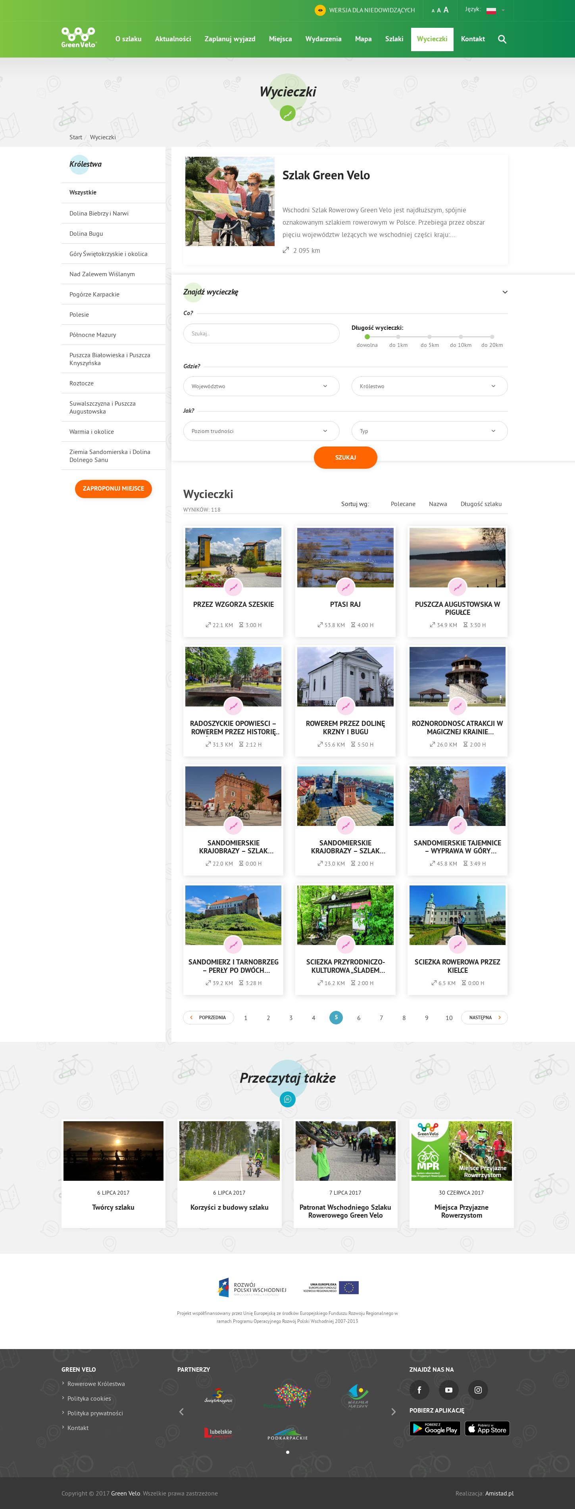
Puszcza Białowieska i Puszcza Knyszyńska (109, 359)
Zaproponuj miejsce (113, 489)
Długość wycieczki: (377, 328)
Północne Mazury (92, 335)
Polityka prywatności (95, 1413)
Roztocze (81, 383)
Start (75, 137)
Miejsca (280, 39)
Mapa (363, 39)
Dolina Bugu (86, 233)
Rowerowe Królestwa (96, 1384)
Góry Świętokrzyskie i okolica (108, 254)
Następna (480, 1018)
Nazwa (438, 504)
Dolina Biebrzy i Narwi (99, 213)
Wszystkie (82, 193)
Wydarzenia (324, 39)
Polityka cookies (89, 1398)
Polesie (79, 314)
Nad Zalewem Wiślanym (102, 274)
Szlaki (394, 39)
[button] (496, 10)
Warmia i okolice (91, 431)
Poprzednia (212, 1018)
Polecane (403, 504)
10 (449, 1018)
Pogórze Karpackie (94, 294)
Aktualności (173, 39)
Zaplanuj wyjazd (230, 39)
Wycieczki (432, 39)
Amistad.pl (499, 1493)
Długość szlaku (481, 504)
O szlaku (128, 39)
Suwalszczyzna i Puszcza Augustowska (102, 407)
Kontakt (473, 39)
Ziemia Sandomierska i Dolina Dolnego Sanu (109, 456)
